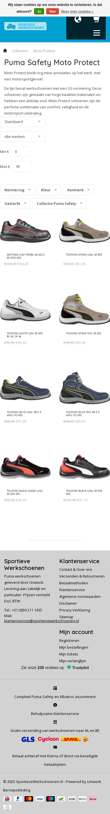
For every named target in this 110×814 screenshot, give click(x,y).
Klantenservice (72, 589)
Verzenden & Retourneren (82, 576)
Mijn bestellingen (73, 647)
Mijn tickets (68, 654)
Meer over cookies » (77, 12)
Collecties (20, 50)
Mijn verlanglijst (72, 660)
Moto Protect (44, 50)
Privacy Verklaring (74, 610)
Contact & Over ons (75, 569)
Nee (52, 12)
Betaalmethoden (73, 582)
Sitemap (66, 616)
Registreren (69, 640)
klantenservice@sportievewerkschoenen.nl (41, 620)
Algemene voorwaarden (80, 596)
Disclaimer (68, 603)
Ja (39, 12)
